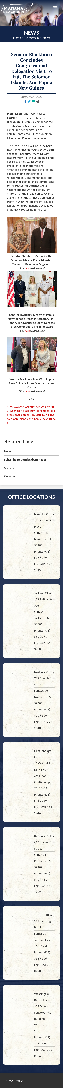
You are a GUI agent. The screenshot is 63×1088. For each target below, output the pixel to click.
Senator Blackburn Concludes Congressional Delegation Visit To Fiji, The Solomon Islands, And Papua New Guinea (31, 71)
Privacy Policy (14, 1080)
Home (17, 37)
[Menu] (55, 7)
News (31, 33)
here (27, 268)
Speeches (10, 468)
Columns (9, 476)
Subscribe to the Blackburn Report (25, 459)
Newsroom (32, 37)
